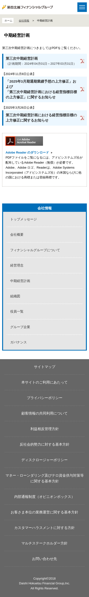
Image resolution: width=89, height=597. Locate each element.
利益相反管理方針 (44, 429)
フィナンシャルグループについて (35, 250)
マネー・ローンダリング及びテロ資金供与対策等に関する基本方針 (44, 478)
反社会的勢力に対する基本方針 (45, 444)
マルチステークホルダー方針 (44, 543)
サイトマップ (44, 367)
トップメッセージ (23, 219)
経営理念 (16, 265)
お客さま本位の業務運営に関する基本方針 (44, 512)
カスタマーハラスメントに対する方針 (44, 528)
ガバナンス (18, 342)
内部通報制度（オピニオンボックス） (44, 497)
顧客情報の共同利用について (44, 413)
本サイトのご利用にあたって (44, 382)
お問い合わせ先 (44, 559)
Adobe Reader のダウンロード (27, 152)
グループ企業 (20, 327)
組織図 (15, 296)
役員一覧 (16, 311)
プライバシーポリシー (44, 398)
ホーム (8, 20)
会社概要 (16, 234)
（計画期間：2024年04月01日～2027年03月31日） (41, 60)
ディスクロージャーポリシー (44, 460)
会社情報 (24, 20)
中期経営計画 (20, 281)
